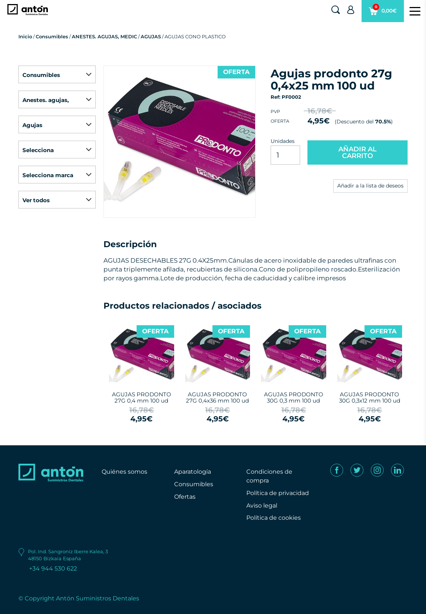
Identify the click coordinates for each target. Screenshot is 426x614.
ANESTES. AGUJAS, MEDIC (104, 36)
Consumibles (52, 36)
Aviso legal (261, 505)
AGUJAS (151, 36)
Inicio (25, 36)
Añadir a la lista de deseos (370, 185)
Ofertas (185, 496)
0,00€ (383, 13)
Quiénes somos (124, 471)
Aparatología (192, 471)
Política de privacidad (277, 493)
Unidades (283, 141)
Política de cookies (273, 517)
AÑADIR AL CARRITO (357, 152)
